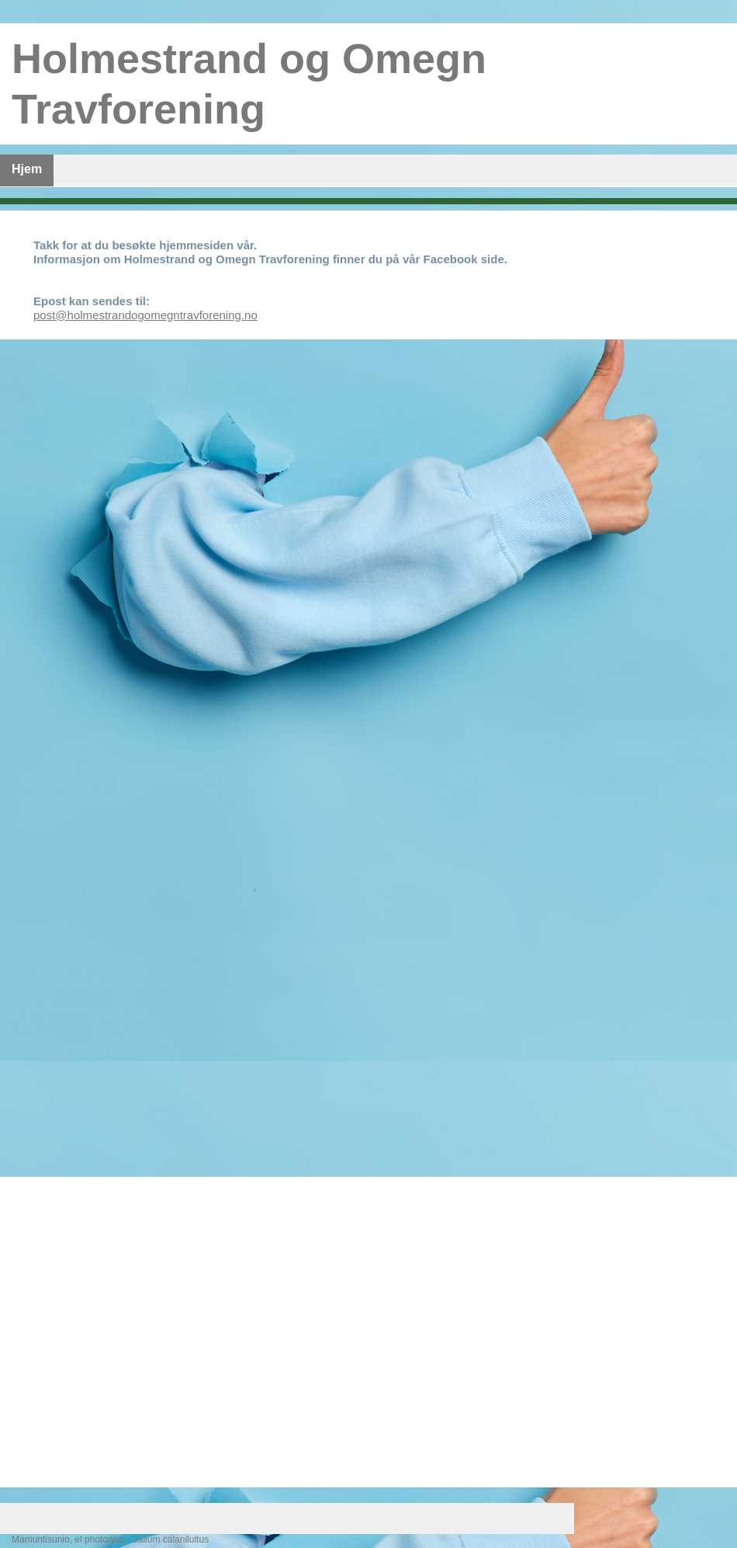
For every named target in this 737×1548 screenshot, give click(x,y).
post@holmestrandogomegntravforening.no (145, 315)
